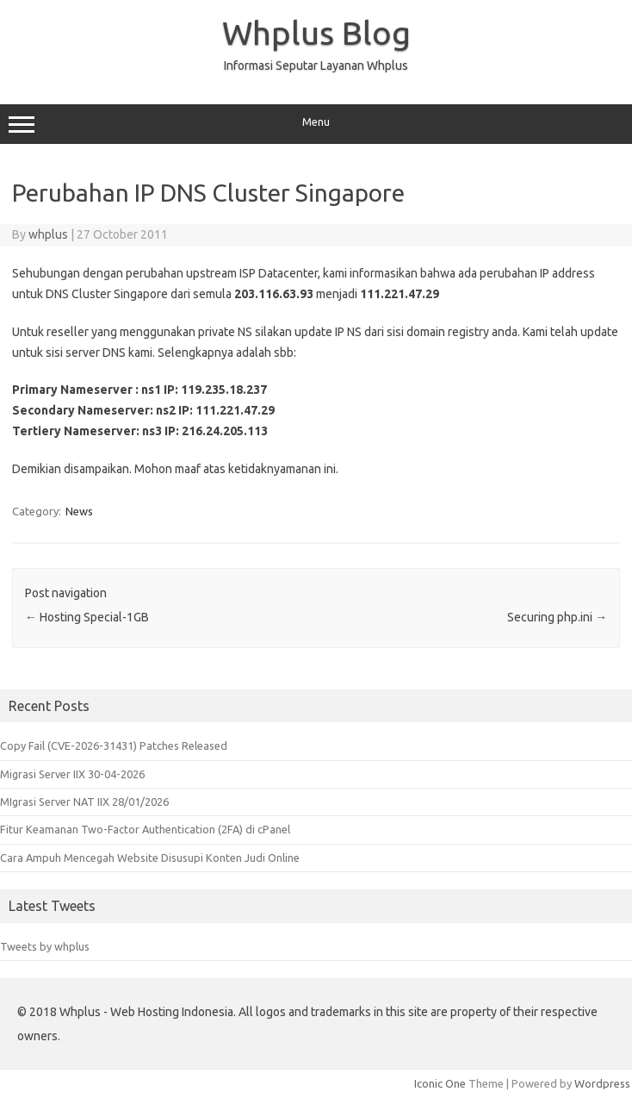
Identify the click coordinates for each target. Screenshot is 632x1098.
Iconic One (440, 1083)
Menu (316, 124)
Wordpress (602, 1083)
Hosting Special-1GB (87, 617)
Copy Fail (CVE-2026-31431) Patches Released (113, 745)
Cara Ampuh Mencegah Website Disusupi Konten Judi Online (150, 858)
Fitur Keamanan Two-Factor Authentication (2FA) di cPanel (145, 829)
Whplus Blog (316, 33)
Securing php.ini (557, 617)
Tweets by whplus (45, 946)
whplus (48, 234)
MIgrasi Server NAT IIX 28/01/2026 (84, 801)
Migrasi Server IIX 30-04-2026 (72, 774)
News (79, 511)
